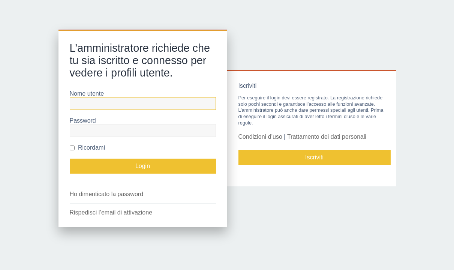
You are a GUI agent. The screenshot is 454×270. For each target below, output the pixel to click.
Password (83, 120)
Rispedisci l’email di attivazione (111, 212)
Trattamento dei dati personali (326, 137)
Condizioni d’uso (260, 137)
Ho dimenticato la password (107, 194)
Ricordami (87, 147)
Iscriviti (314, 157)
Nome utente (87, 93)
